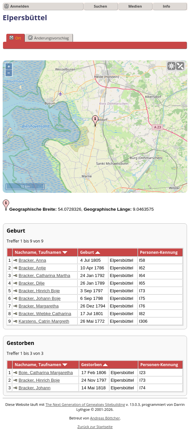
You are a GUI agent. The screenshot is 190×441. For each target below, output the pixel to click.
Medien (135, 6)
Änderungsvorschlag (48, 37)
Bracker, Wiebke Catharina (45, 313)
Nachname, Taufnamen (41, 252)
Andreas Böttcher (105, 417)
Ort (15, 37)
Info (166, 6)
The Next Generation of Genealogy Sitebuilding (85, 404)
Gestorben (94, 364)
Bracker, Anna (32, 260)
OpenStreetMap (147, 190)
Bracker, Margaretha (39, 305)
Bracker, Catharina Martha (44, 275)
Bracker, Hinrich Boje (39, 290)
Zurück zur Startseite (94, 426)
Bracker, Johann (34, 387)
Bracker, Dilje (32, 283)
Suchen (100, 6)
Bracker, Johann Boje (40, 298)
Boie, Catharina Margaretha (46, 372)
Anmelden (19, 6)
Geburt (90, 252)
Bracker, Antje (32, 267)
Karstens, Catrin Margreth (44, 321)
